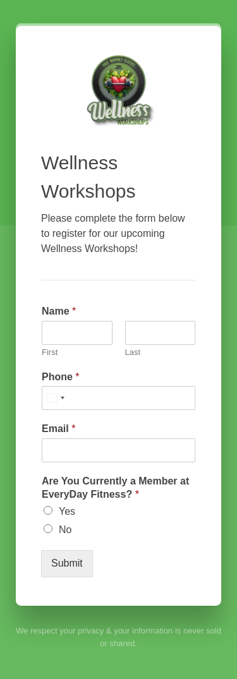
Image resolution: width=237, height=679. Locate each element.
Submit (67, 563)
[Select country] (55, 398)
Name (59, 311)
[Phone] (118, 398)
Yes (67, 511)
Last (133, 352)
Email (58, 428)
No (65, 529)
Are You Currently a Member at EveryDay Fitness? (115, 488)
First (50, 352)
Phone (61, 376)
